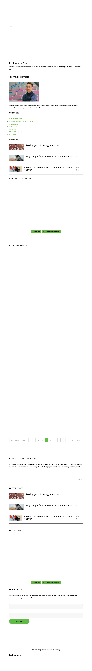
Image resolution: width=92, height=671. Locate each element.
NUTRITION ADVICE (15, 132)
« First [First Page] (24, 440)
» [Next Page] (72, 440)
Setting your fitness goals (39, 145)
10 (63, 440)
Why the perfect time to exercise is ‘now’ (47, 156)
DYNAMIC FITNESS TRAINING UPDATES (22, 121)
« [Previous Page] (29, 440)
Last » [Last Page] (78, 440)
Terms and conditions (17, 631)
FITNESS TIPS (13, 124)
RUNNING (12, 134)
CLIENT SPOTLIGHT (15, 119)
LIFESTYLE (12, 129)
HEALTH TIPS (13, 127)
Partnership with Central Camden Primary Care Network (49, 168)
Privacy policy (14, 628)
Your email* (46, 613)
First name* (46, 605)
